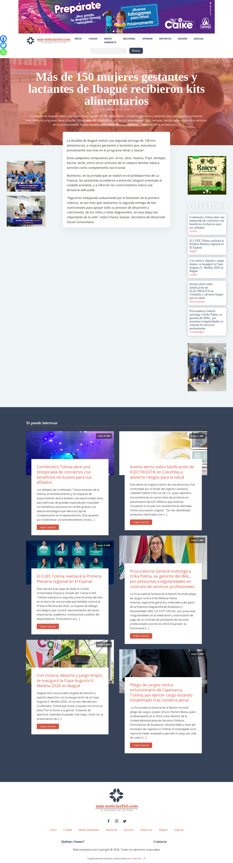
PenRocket (136, 858)
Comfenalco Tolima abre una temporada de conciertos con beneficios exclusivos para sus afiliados (64, 474)
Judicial (199, 38)
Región (182, 38)
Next (222, 175)
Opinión (147, 38)
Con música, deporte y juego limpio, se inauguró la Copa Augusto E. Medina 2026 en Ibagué (70, 680)
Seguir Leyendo (48, 527)
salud (202, 301)
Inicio (78, 38)
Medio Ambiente (110, 40)
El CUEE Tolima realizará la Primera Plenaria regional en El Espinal (69, 578)
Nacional (129, 38)
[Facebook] (3, 38)
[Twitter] (3, 45)
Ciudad (93, 38)
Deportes (165, 38)
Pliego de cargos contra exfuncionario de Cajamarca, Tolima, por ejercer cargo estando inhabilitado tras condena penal (161, 692)
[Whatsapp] (3, 52)
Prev (192, 175)
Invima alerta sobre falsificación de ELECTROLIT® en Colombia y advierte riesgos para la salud (162, 472)
